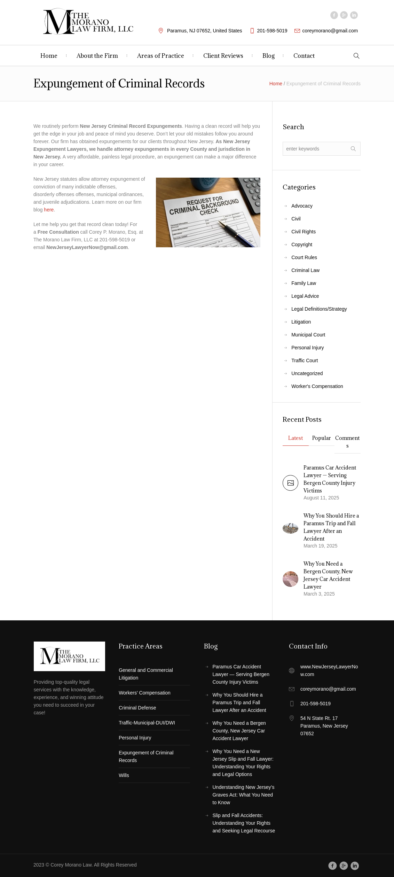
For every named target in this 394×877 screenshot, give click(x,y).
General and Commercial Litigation (146, 674)
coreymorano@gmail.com (330, 30)
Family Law (303, 283)
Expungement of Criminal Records (146, 756)
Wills (124, 775)
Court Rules (304, 257)
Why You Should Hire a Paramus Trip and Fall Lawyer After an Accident (239, 702)
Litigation (301, 322)
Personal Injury (307, 347)
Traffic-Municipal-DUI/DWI (147, 722)
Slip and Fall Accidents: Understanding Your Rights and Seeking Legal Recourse (244, 823)
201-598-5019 (272, 30)
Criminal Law (305, 270)
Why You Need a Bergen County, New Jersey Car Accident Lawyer (239, 730)
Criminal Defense (137, 708)
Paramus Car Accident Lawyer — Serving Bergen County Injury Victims (241, 674)
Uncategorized (307, 373)
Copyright (301, 244)
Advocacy (302, 206)
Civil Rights (303, 231)
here (49, 209)
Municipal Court (308, 334)
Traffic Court (304, 360)
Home (275, 83)
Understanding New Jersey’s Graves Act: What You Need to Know (244, 794)
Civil (295, 219)
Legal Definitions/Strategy (319, 309)
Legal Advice (305, 296)
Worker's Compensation (317, 386)
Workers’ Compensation (145, 693)
